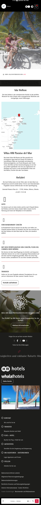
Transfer (8, 427)
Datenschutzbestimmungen (9, 480)
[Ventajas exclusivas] (36, 3)
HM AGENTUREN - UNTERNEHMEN (16, 453)
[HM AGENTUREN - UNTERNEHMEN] (2, 453)
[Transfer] (2, 427)
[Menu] (3, 2)
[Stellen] (2, 461)
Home (6, 74)
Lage (22, 84)
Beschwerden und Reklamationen (25, 492)
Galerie (32, 84)
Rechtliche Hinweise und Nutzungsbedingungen (15, 484)
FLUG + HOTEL (9, 435)
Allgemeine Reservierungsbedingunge (12, 477)
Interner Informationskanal (9, 488)
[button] (37, 501)
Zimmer (3, 84)
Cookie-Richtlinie (23, 488)
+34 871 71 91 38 (20, 192)
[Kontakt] (2, 418)
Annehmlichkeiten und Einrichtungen (28, 82)
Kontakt (36, 84)
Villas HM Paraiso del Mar (15, 74)
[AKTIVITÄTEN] (2, 444)
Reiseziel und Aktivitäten (13, 84)
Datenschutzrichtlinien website (10, 473)
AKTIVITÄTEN (8, 444)
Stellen (7, 461)
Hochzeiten (26, 84)
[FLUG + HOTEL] (2, 435)
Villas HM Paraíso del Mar (9, 82)
